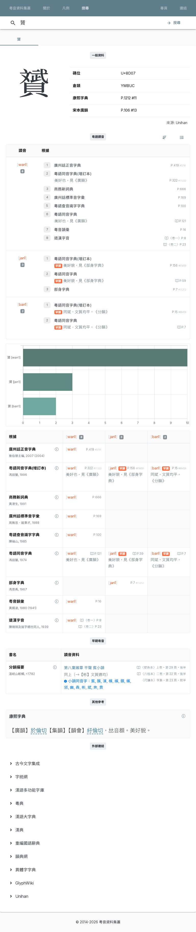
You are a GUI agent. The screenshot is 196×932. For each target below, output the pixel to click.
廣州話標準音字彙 (69, 197)
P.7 (183, 327)
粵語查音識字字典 (69, 206)
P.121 (182, 221)
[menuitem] (98, 763)
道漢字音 (61, 238)
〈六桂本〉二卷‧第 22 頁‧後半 (163, 674)
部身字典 (61, 289)
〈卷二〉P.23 (176, 244)
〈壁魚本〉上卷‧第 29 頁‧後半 (163, 667)
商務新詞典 (63, 189)
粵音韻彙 (61, 229)
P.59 (182, 281)
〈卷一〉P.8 (177, 238)
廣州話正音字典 (67, 165)
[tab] (19, 39)
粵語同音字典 (65, 214)
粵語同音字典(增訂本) (73, 174)
